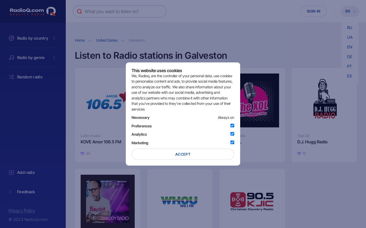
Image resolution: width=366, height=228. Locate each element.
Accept (183, 154)
